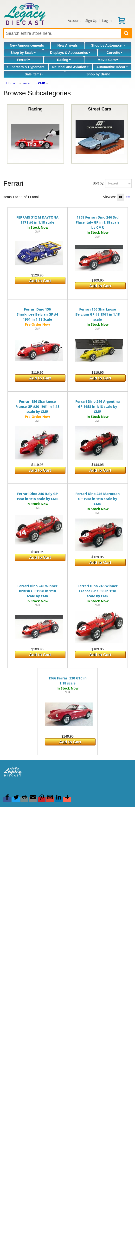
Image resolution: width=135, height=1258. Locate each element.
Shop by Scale (23, 53)
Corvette (115, 53)
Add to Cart (40, 281)
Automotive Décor (112, 67)
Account (74, 20)
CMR (41, 83)
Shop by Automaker (108, 45)
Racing (64, 60)
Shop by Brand (98, 74)
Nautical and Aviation (70, 67)
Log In (106, 20)
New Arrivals (67, 45)
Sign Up (91, 20)
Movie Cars (108, 60)
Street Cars (100, 134)
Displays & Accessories (70, 53)
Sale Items (34, 74)
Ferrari (23, 60)
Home (10, 83)
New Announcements (27, 45)
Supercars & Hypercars (26, 67)
